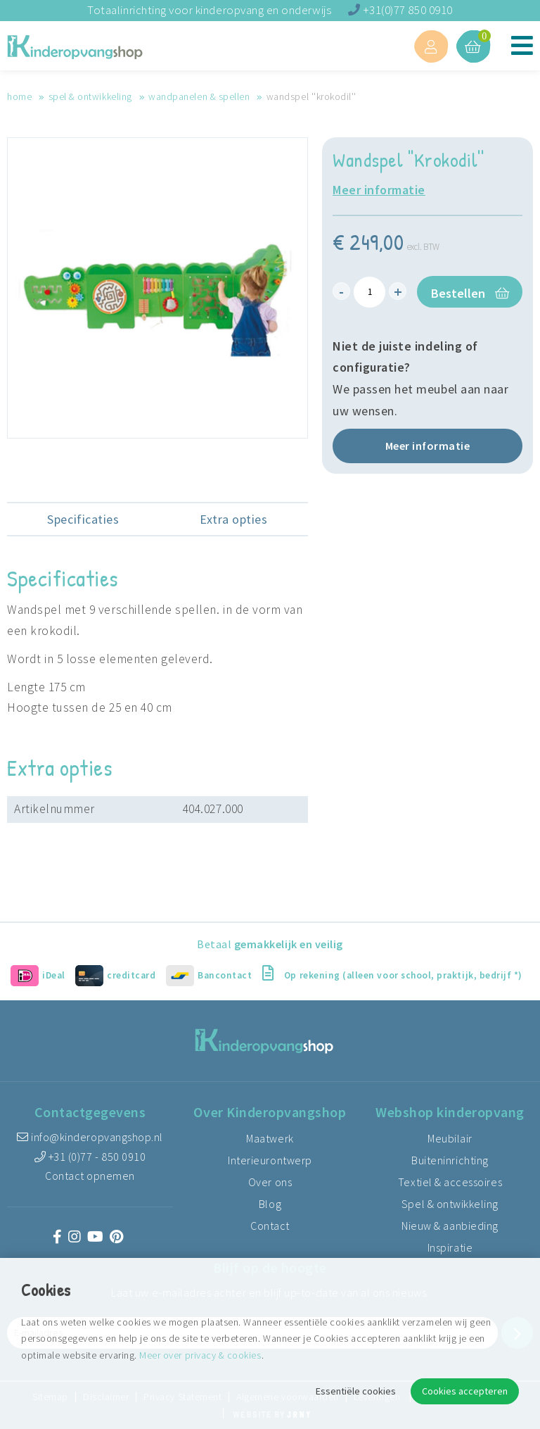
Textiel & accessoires (450, 1182)
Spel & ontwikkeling (90, 96)
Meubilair (450, 1138)
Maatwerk (269, 1138)
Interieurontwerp (269, 1160)
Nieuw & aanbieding (450, 1226)
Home (19, 96)
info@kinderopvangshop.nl (90, 1137)
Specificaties (83, 519)
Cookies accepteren (465, 1391)
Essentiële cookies (356, 1391)
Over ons (270, 1182)
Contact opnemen (90, 1176)
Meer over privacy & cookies (200, 1355)
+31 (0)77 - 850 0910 (90, 1157)
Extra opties (233, 519)
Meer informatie (379, 190)
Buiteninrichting (449, 1160)
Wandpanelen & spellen (199, 96)
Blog (270, 1204)
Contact (270, 1226)
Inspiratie (450, 1247)
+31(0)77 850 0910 (400, 10)
